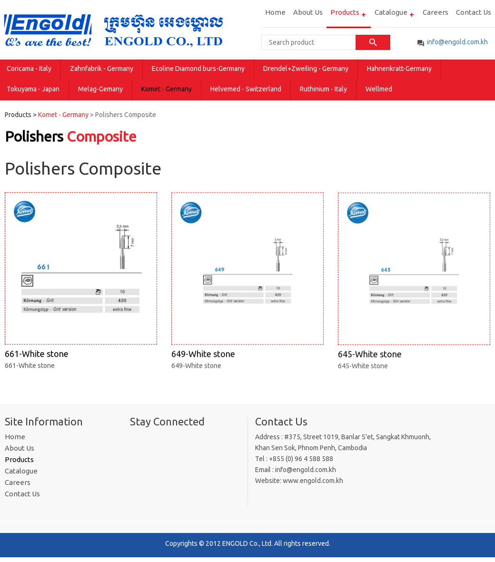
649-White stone (247, 286)
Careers (435, 12)
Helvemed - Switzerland (245, 89)
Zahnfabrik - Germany (101, 68)
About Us (308, 12)
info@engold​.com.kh (457, 42)
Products (344, 12)
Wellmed (379, 89)
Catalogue (391, 12)
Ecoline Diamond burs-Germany (198, 68)
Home (275, 12)
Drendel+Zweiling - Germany (305, 68)
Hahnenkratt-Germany (399, 68)
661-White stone (81, 286)
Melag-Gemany (100, 89)
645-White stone (414, 286)
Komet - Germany (166, 89)
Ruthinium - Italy (323, 89)
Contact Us (473, 12)
